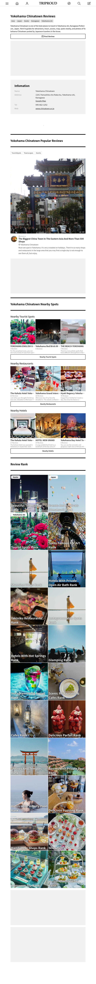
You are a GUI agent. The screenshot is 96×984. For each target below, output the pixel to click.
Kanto (26, 21)
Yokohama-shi (47, 21)
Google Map (41, 101)
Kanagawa (35, 21)
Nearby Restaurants (48, 404)
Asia (13, 21)
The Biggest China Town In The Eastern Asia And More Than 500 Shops (52, 241)
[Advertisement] (48, 58)
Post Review (48, 36)
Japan (19, 21)
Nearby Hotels (48, 451)
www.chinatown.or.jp (45, 108)
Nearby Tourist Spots (48, 357)
